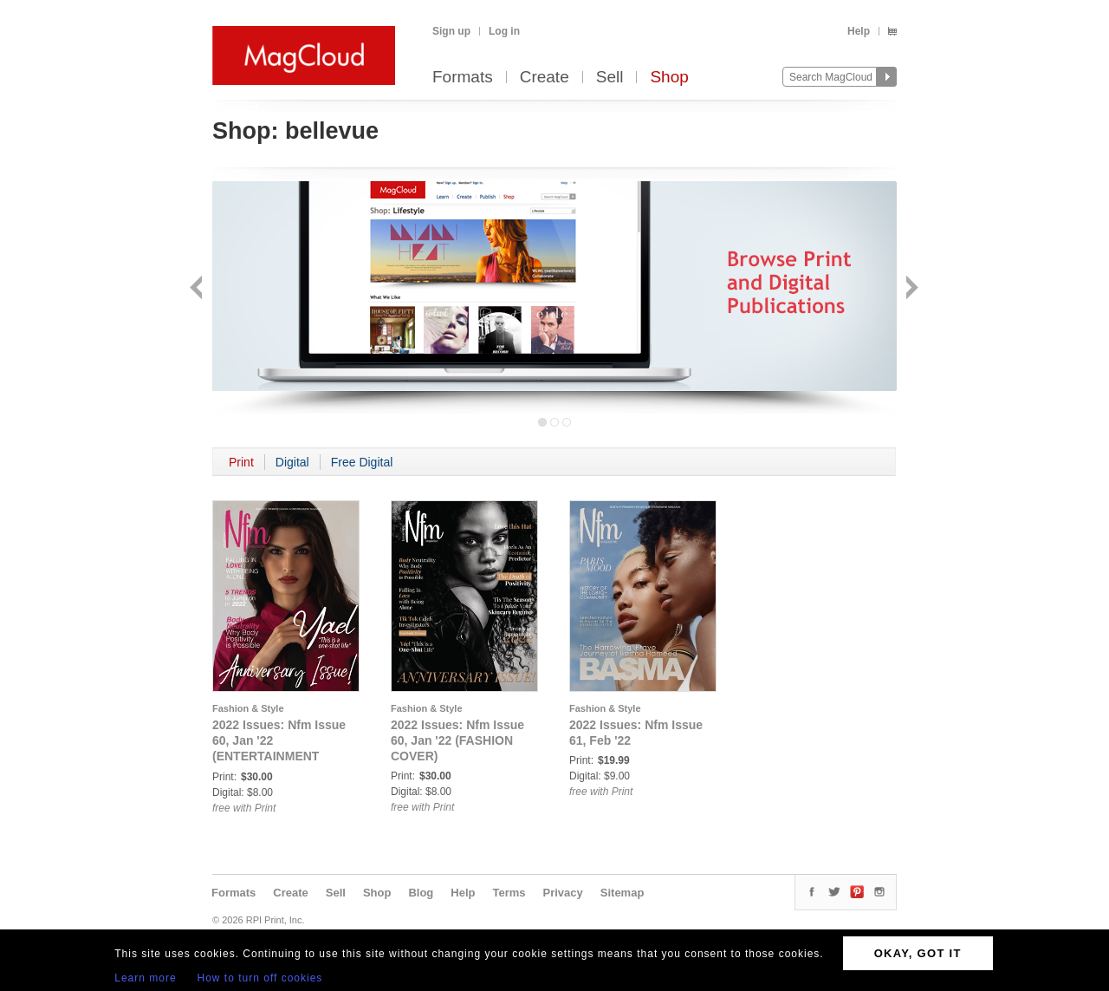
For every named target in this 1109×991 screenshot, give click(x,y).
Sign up (451, 31)
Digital (292, 462)
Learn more (145, 978)
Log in (504, 31)
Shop (669, 77)
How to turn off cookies (260, 978)
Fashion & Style (248, 708)
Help (858, 31)
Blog (420, 892)
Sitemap (622, 892)
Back (198, 289)
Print (241, 462)
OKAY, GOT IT (918, 953)
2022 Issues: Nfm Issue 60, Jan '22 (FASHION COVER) (457, 740)
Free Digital (362, 462)
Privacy (563, 892)
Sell (610, 77)
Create (544, 77)
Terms (508, 892)
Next (910, 289)
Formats (462, 77)
